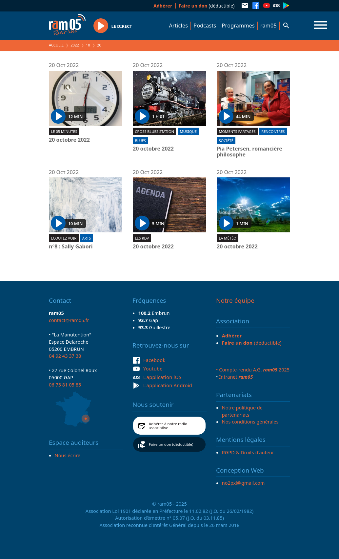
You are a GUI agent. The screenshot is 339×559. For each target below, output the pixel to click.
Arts (86, 238)
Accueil (56, 45)
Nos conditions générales (250, 421)
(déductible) (207, 6)
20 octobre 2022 (69, 140)
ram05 (268, 25)
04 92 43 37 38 (65, 355)
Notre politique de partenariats (242, 411)
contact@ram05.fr (69, 320)
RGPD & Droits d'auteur (248, 452)
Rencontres (273, 131)
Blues (140, 140)
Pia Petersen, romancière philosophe (249, 151)
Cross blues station (154, 131)
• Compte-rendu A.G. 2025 (252, 369)
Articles (178, 25)
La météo (227, 238)
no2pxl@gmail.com (243, 482)
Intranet (236, 376)
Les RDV (142, 238)
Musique (188, 131)
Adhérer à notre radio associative (168, 425)
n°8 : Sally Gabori (71, 247)
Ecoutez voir (63, 238)
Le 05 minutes (64, 131)
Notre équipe (235, 300)
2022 (74, 45)
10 (88, 45)
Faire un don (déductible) (171, 444)
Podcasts (204, 25)
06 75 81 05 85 (65, 384)
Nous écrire (67, 455)
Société (226, 140)
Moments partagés (237, 131)
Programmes (238, 25)
